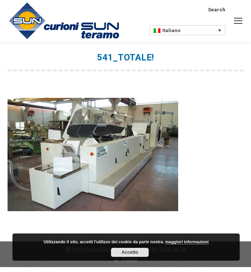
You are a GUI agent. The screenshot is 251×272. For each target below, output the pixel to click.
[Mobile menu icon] (238, 20)
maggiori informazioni (187, 242)
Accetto (130, 252)
